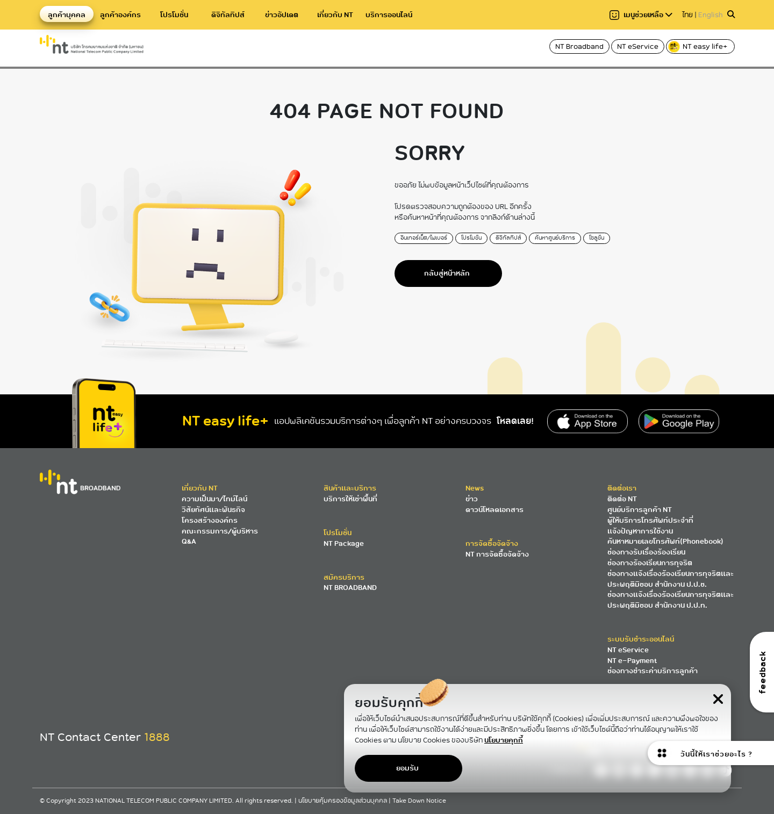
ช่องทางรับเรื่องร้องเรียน (646, 552)
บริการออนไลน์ (389, 14)
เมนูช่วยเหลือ (641, 14)
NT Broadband (579, 46)
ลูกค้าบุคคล (66, 14)
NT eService (637, 46)
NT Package (344, 543)
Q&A (189, 541)
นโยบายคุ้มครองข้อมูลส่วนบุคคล (343, 801)
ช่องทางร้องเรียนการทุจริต (649, 562)
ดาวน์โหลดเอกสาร (494, 509)
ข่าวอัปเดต (281, 14)
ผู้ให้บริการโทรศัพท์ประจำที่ (650, 520)
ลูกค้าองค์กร (120, 14)
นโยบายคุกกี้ (503, 739)
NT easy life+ (698, 47)
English (710, 14)
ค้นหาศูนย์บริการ (555, 237)
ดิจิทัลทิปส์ (228, 14)
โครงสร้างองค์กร (210, 520)
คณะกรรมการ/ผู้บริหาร (220, 531)
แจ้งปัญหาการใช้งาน (640, 531)
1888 (157, 737)
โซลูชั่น (596, 237)
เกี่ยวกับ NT (335, 14)
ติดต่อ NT (622, 499)
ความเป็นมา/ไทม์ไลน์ (214, 499)
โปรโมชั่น (174, 14)
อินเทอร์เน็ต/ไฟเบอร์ (423, 237)
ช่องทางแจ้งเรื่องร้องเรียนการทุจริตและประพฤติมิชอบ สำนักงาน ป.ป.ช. (670, 579)
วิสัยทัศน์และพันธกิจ (213, 509)
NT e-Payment (632, 660)
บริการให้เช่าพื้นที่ (350, 499)
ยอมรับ (407, 768)
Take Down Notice (419, 801)
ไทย (687, 14)
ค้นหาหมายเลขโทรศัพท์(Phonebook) (665, 541)
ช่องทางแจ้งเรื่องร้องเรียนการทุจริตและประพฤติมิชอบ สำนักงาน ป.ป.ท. (670, 600)
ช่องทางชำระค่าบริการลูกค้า (652, 670)
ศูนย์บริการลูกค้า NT (639, 509)
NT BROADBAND (350, 587)
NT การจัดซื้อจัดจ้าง (497, 554)
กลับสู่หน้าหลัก (447, 273)
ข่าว (471, 499)
